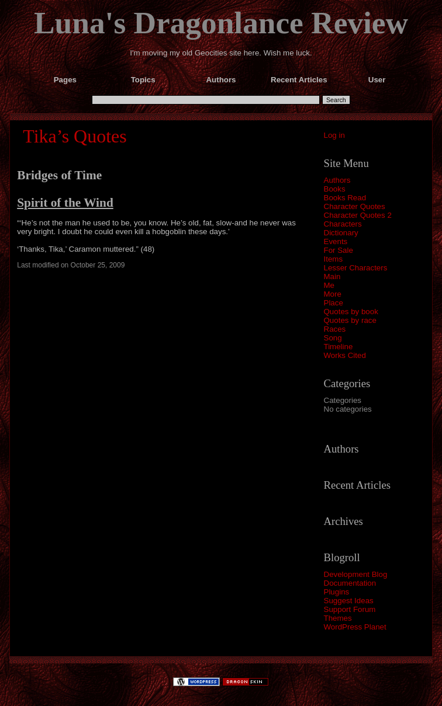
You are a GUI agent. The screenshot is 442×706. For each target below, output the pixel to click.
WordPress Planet (355, 626)
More (332, 294)
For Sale (338, 250)
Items (333, 259)
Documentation (350, 583)
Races (335, 329)
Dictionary (341, 232)
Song (333, 337)
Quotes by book (351, 311)
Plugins (337, 591)
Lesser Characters (356, 267)
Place (333, 302)
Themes (338, 618)
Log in (334, 135)
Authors (337, 180)
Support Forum (350, 609)
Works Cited (345, 355)
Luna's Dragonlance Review (221, 22)
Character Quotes (354, 206)
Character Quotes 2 (358, 215)
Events (336, 241)
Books (335, 189)
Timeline (338, 346)
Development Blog (356, 574)
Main (332, 276)
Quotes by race (350, 320)
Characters (343, 224)
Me (329, 285)
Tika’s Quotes (75, 136)
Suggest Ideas (349, 600)
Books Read (345, 197)
